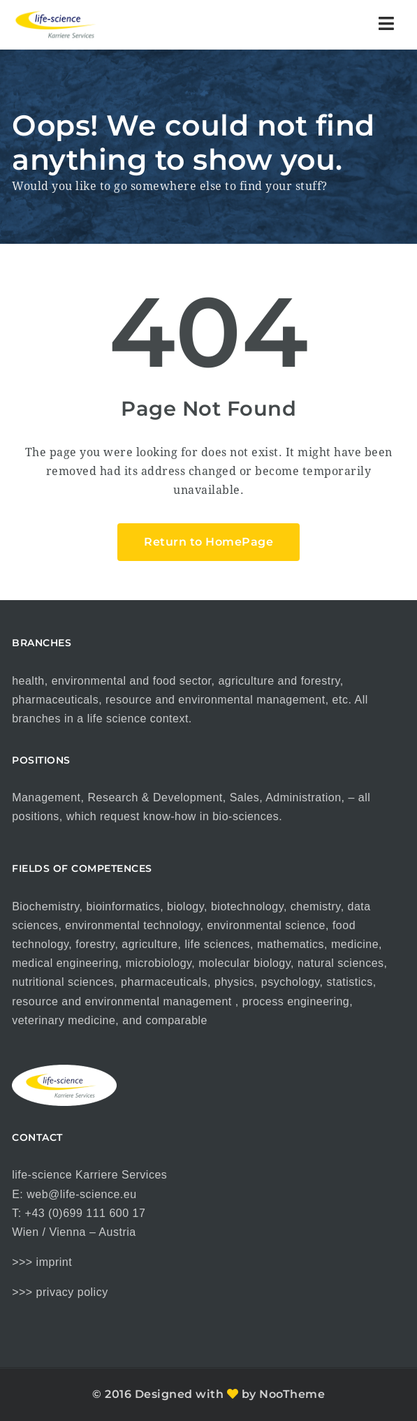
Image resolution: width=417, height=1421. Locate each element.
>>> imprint (42, 1262)
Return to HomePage (208, 541)
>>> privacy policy (60, 1292)
